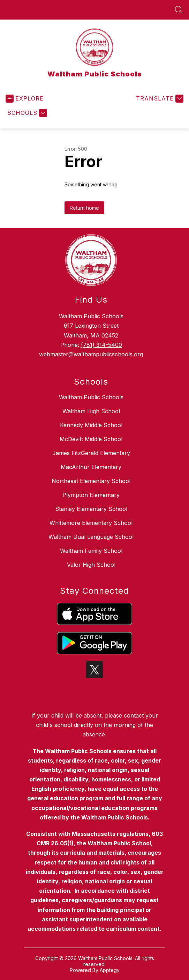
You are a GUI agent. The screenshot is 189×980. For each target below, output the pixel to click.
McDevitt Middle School (91, 439)
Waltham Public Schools (91, 397)
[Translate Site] (158, 98)
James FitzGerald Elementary (91, 453)
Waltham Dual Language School (91, 536)
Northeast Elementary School (91, 480)
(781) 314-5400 (101, 344)
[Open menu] (25, 98)
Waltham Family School (91, 550)
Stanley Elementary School (91, 508)
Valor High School (91, 564)
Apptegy (110, 970)
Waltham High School (91, 411)
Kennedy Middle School (91, 425)
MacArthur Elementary (91, 466)
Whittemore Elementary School (91, 522)
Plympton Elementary (91, 494)
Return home (84, 208)
